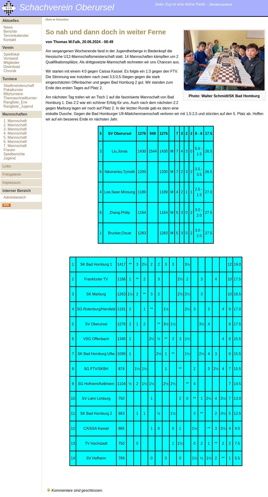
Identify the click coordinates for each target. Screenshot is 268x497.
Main (49, 19)
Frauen (9, 150)
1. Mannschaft (15, 121)
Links (6, 166)
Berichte (10, 31)
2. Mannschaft (15, 125)
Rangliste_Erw (15, 102)
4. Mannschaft (15, 133)
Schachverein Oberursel (66, 7)
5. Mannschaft (15, 137)
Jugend (9, 158)
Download (11, 67)
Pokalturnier (13, 90)
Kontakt (9, 40)
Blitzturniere (13, 94)
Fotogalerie (11, 174)
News (8, 27)
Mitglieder (11, 63)
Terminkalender (16, 36)
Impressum (11, 183)
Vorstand (10, 58)
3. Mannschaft (15, 129)
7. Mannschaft (15, 146)
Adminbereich (14, 197)
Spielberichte (14, 154)
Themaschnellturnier (20, 98)
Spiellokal (11, 54)
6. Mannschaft (15, 142)
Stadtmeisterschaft (18, 86)
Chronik (9, 71)
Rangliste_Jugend (18, 106)
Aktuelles (62, 19)
